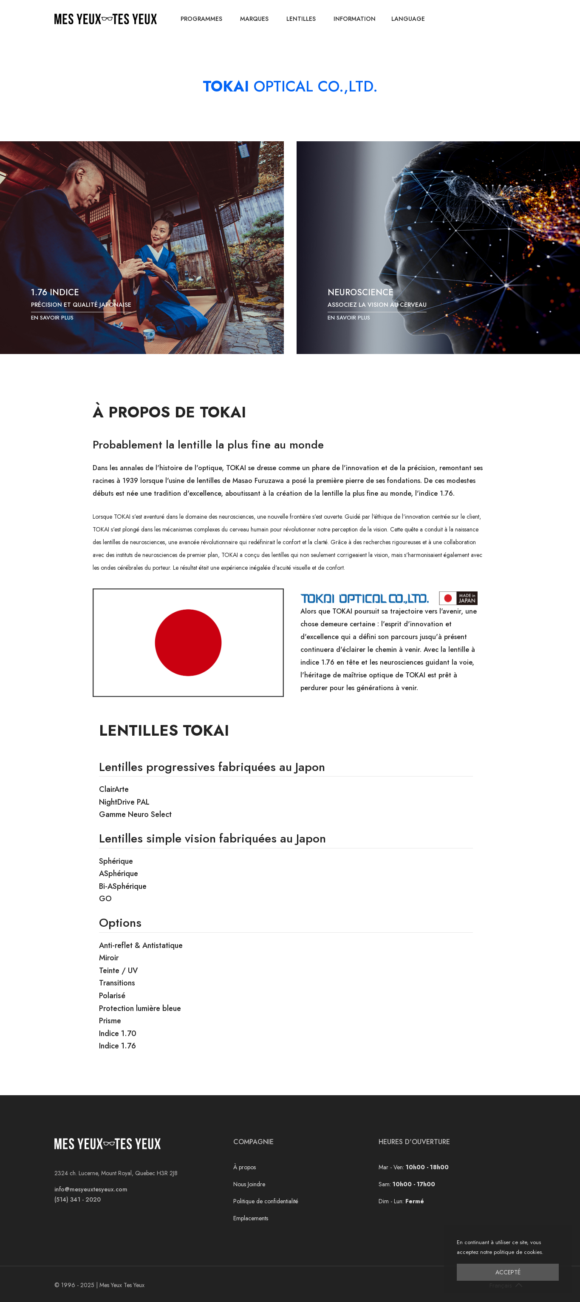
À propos (244, 1167)
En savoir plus (52, 318)
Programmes (201, 18)
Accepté (508, 1272)
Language (408, 18)
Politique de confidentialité (265, 1201)
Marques (254, 18)
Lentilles (301, 18)
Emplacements (250, 1218)
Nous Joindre (249, 1184)
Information (355, 18)
